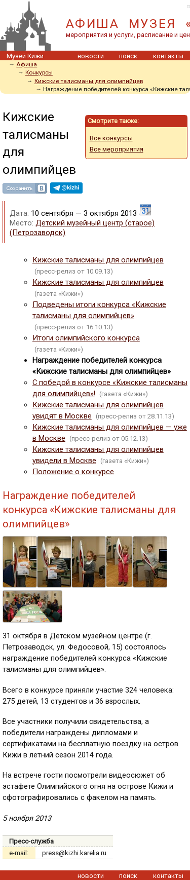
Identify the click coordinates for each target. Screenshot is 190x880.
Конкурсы (39, 72)
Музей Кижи (25, 56)
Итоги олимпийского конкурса (86, 337)
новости (91, 56)
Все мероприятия (116, 149)
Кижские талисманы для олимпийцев (88, 81)
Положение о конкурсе (73, 471)
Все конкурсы (111, 138)
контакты (168, 56)
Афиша (26, 64)
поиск (128, 56)
